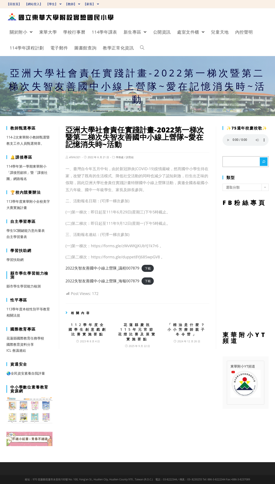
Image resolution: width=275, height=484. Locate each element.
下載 (148, 268)
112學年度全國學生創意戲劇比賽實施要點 (88, 329)
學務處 (120, 157)
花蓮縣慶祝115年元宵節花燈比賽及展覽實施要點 (137, 331)
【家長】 (91, 4)
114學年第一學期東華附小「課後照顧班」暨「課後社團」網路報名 (27, 172)
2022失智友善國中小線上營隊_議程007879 (102, 268)
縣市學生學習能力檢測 (23, 286)
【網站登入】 (34, 4)
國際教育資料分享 (20, 344)
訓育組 (130, 157)
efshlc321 (75, 157)
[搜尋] (264, 161)
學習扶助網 (15, 259)
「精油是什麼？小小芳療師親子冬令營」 (186, 329)
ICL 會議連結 (16, 350)
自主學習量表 (16, 236)
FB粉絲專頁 (246, 267)
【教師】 (72, 4)
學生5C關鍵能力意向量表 (25, 230)
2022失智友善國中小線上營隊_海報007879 (102, 280)
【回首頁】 (13, 4)
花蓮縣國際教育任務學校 (25, 338)
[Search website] (142, 48)
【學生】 (53, 4)
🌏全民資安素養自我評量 (25, 373)
